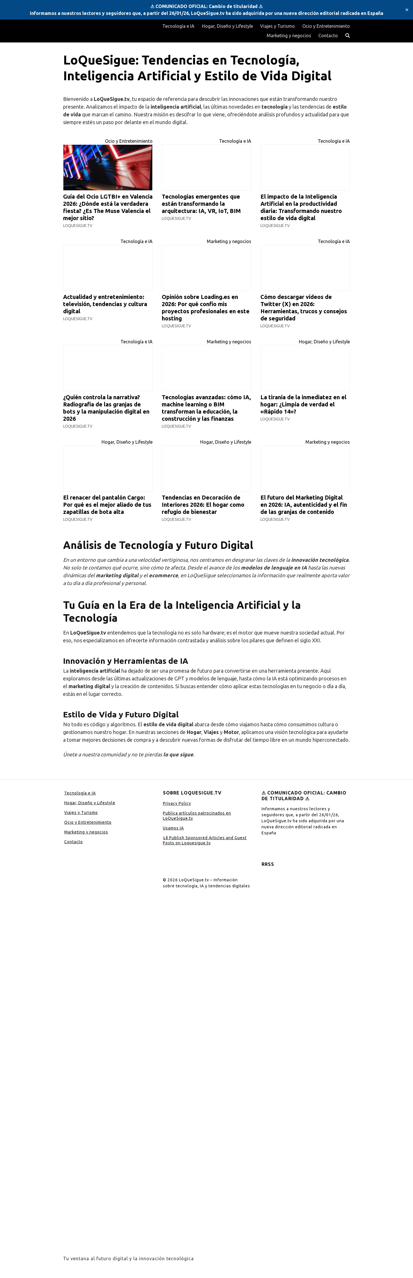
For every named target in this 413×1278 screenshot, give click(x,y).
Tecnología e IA (178, 26)
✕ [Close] (407, 9)
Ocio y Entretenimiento (326, 26)
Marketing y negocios (289, 35)
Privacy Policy (177, 803)
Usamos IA (173, 828)
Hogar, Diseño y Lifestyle (227, 26)
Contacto (328, 35)
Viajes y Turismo (277, 26)
